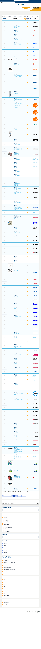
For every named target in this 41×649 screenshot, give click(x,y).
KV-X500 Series (16, 432)
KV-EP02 (15, 420)
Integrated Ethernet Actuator (18, 60)
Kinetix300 (15, 363)
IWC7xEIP (15, 257)
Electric (18, 59)
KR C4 (15, 376)
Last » (25, 495)
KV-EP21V (15, 424)
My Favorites (36, 7)
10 (11, 495)
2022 (4, 588)
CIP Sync (5, 545)
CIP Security (6, 543)
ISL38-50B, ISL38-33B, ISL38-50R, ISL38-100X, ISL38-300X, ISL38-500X (17, 198)
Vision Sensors (16, 153)
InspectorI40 (15, 47)
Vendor (35, 18)
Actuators (15, 59)
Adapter (21, 68)
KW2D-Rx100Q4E (16, 444)
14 (16, 495)
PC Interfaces (7, 531)
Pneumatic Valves (8, 521)
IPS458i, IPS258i (16, 154)
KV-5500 (15, 403)
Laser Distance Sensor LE (18, 477)
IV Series (15, 253)
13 (15, 495)
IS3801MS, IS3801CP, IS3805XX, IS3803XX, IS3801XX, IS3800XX (17, 184)
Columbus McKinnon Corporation (34, 202)
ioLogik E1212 (16, 125)
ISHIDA (34, 212)
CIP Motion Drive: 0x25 (7, 567)
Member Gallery (6, 602)
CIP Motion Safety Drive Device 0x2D (9, 569)
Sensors (15, 476)
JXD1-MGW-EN (16, 325)
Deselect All (9, 514)
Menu (2, 2)
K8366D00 (15, 337)
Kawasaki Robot (35, 341)
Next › (23, 495)
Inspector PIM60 (16, 56)
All (37, 16)
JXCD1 (15, 321)
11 (12, 495)
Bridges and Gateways (8, 527)
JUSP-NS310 (16, 296)
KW (14, 440)
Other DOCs (5, 604)
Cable (19, 471)
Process (18, 476)
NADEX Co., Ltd (35, 256)
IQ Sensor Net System (17, 159)
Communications (16, 68)
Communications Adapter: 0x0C (8, 571)
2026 (4, 579)
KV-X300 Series (16, 428)
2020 (4, 593)
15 (18, 495)
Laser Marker (16, 484)
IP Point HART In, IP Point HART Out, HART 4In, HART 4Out (18, 149)
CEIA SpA (34, 260)
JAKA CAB (15, 279)
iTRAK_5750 (16, 218)
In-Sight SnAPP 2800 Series (18, 39)
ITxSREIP (15, 228)
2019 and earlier (6, 595)
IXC (14, 261)
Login (39, 611)
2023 (4, 586)
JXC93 (15, 312)
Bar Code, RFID (6, 523)
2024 (4, 584)
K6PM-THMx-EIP (16, 333)
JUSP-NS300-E (16, 292)
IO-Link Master (16, 93)
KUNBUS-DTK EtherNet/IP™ (18, 399)
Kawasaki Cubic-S (16, 342)
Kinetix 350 (15, 368)
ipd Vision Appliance (17, 144)
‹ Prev (6, 495)
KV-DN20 (15, 416)
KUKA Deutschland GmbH (34, 375)
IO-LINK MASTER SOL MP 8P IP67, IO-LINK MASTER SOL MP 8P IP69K (18, 112)
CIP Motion (5, 552)
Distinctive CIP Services (6, 540)
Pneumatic (7, 520)
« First (4, 495)
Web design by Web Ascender (36, 612)
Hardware (6, 528)
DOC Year (3, 577)
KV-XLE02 (15, 436)
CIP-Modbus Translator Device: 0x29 (9, 562)
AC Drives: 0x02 (6, 560)
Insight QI (15, 35)
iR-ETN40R (15, 167)
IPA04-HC (15, 140)
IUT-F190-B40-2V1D (17, 232)
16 (19, 495)
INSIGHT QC (16, 31)
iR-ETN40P (15, 163)
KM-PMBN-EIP (16, 371)
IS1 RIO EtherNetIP (17, 171)
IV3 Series (15, 240)
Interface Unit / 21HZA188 (18, 70)
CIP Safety (5, 547)
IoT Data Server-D (16, 129)
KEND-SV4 (15, 359)
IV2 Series (15, 236)
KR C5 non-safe (16, 384)
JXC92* (15, 308)
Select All (4, 514)
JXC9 (14, 304)
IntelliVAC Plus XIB (16, 64)
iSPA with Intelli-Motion (17, 202)
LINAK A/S (34, 456)
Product (15, 18)
